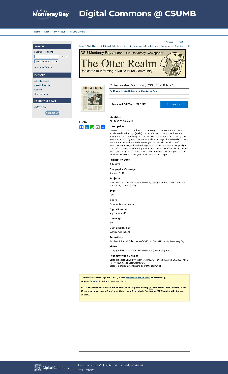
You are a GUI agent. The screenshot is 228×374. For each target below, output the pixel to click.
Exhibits (38, 90)
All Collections (41, 81)
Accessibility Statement (132, 365)
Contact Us (52, 112)
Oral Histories (41, 94)
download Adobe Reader (138, 278)
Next (181, 42)
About (90, 365)
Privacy (80, 369)
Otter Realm (180, 46)
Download (174, 104)
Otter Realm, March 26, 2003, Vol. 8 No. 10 (143, 85)
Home (81, 46)
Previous (169, 42)
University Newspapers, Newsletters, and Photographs (148, 46)
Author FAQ (40, 107)
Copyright (90, 369)
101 (189, 46)
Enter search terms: (43, 52)
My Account (111, 365)
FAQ (99, 365)
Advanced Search (43, 67)
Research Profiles (42, 85)
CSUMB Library (77, 32)
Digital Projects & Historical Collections (104, 46)
